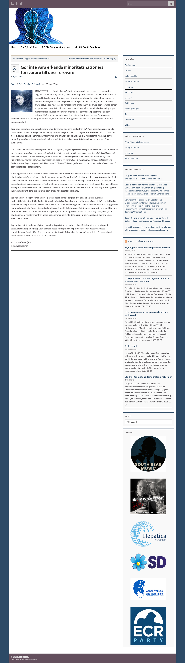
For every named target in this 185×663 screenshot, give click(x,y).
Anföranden (130, 65)
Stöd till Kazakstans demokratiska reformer (148, 376)
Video (127, 125)
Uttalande (129, 119)
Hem (13, 47)
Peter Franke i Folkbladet (30, 84)
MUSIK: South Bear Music (88, 47)
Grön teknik (131, 346)
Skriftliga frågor (131, 108)
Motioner (129, 87)
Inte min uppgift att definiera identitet (33, 58)
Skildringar (129, 103)
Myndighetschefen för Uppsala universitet (147, 247)
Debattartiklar (131, 76)
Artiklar (128, 70)
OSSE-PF (129, 97)
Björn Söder (17, 77)
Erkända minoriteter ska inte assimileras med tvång (90, 58)
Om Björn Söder (29, 47)
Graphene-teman (30, 659)
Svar (13, 84)
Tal (126, 114)
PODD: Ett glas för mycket (56, 47)
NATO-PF (129, 92)
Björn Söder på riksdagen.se (137, 142)
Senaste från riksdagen (140, 241)
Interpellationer (132, 81)
